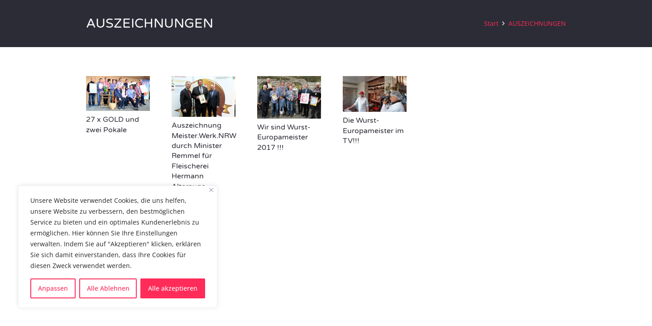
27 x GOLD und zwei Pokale (112, 124)
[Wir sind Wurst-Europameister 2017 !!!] (289, 97)
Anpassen (53, 288)
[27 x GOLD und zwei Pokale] (118, 93)
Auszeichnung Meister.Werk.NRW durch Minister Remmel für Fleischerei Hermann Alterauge (204, 156)
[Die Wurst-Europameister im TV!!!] (375, 94)
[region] (117, 247)
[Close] (211, 190)
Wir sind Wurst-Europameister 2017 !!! (284, 137)
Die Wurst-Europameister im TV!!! (373, 131)
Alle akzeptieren (172, 288)
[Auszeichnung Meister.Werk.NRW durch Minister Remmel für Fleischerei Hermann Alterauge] (203, 96)
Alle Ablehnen (108, 288)
